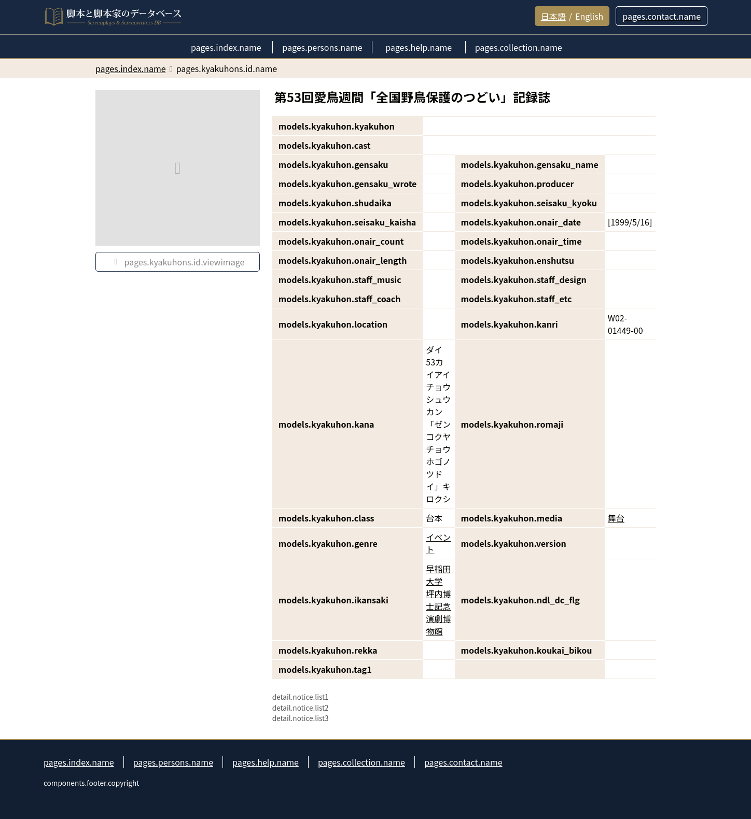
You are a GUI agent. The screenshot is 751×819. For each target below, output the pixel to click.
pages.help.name (265, 762)
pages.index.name (79, 762)
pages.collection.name (361, 762)
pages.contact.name (463, 762)
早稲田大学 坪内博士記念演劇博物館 (438, 599)
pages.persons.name (173, 762)
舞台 (616, 518)
